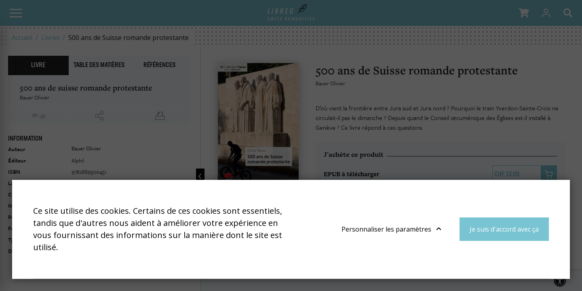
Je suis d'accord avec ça (504, 229)
